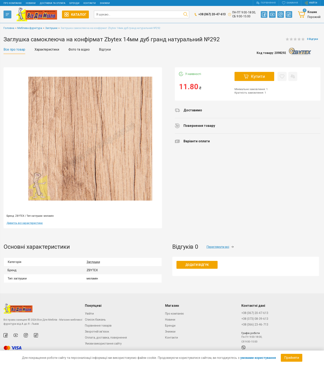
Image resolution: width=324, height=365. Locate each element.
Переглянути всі (220, 247)
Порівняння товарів (98, 325)
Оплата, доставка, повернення (106, 337)
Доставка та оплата (52, 3)
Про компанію (13, 3)
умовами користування (258, 358)
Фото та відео (79, 49)
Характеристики (47, 49)
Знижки (105, 3)
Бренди (74, 3)
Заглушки (93, 262)
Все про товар (14, 49)
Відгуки (105, 49)
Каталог (75, 14)
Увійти (89, 313)
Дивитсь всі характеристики (25, 223)
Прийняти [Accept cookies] (291, 358)
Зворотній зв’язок (97, 331)
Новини (31, 3)
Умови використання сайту (103, 343)
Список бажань (95, 319)
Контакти (89, 3)
